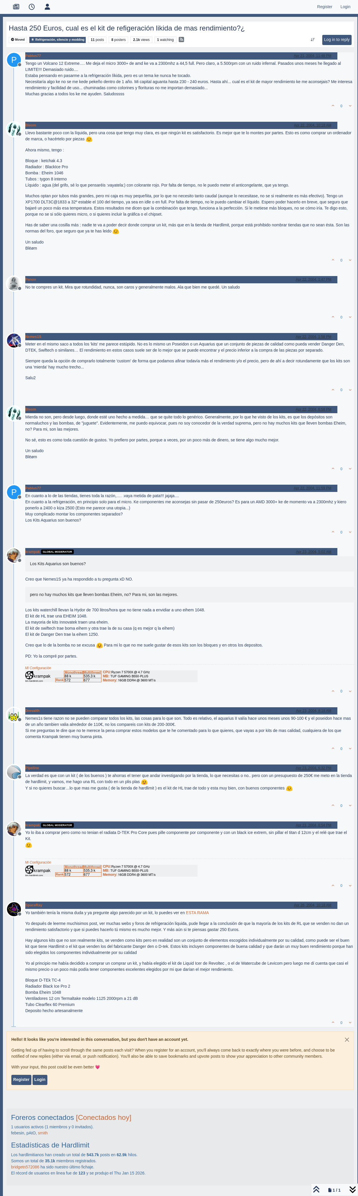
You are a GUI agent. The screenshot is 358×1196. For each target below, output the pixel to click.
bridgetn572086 (25, 1167)
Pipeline (32, 768)
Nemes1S (33, 337)
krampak (32, 552)
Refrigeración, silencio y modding (58, 40)
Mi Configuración (38, 668)
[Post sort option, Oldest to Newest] (313, 40)
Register (21, 1079)
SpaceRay (33, 905)
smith (43, 1133)
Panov (30, 279)
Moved (18, 40)
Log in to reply (337, 39)
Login (39, 1079)
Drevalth (32, 711)
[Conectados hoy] (103, 1117)
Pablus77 (33, 56)
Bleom (30, 125)
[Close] (347, 1040)
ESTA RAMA (197, 912)
